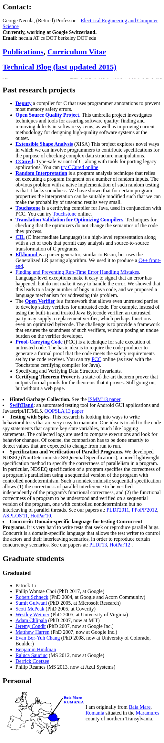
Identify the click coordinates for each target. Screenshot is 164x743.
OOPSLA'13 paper (64, 411)
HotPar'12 (119, 544)
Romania (95, 713)
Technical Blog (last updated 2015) (60, 67)
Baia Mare (139, 707)
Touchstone (28, 208)
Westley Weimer (32, 614)
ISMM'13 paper (104, 399)
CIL (20, 237)
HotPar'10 (40, 515)
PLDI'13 (98, 544)
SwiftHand (22, 405)
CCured (24, 161)
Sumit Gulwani (31, 603)
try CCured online (79, 167)
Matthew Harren (32, 632)
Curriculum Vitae (76, 52)
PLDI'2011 (118, 510)
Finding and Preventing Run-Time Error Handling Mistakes (77, 272)
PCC (96, 359)
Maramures (147, 713)
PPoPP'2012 (144, 510)
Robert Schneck (31, 597)
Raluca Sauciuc (31, 655)
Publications (23, 52)
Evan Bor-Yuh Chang (37, 638)
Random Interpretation (41, 173)
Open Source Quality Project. (47, 115)
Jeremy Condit (30, 626)
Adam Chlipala (31, 620)
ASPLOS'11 (15, 515)
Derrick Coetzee (32, 661)
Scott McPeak (29, 608)
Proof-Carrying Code (39, 342)
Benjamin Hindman (35, 649)
